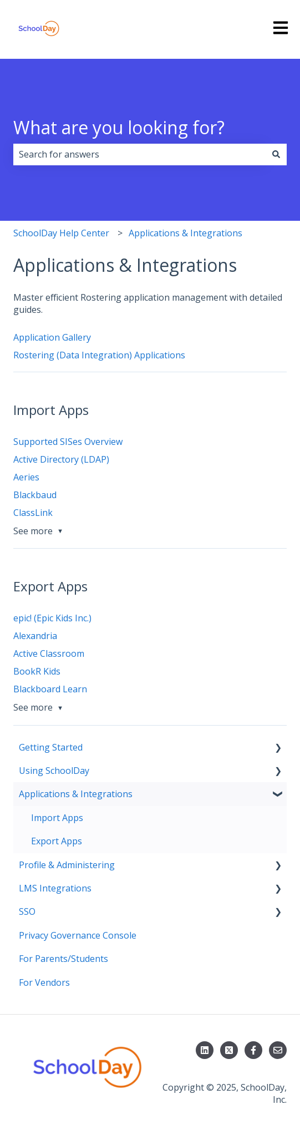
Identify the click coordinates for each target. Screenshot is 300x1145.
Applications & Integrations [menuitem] (76, 794)
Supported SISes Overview (68, 441)
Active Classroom (48, 653)
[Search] (276, 154)
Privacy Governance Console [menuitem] (77, 935)
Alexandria (35, 636)
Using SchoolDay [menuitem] (54, 770)
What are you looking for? (119, 127)
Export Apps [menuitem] (56, 841)
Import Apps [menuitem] (57, 818)
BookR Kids (36, 671)
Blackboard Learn (50, 689)
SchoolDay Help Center (61, 233)
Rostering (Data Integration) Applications (99, 355)
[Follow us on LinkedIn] (204, 1050)
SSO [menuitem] (27, 911)
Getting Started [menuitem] (51, 747)
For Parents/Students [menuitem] (63, 959)
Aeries (26, 477)
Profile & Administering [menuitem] (67, 865)
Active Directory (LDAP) (61, 459)
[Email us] (278, 1050)
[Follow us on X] (229, 1050)
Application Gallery (52, 337)
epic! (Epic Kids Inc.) (52, 618)
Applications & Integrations (185, 233)
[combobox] (139, 154)
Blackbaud (35, 495)
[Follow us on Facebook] (253, 1050)
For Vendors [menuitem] (44, 982)
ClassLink (33, 512)
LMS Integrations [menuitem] (55, 888)
